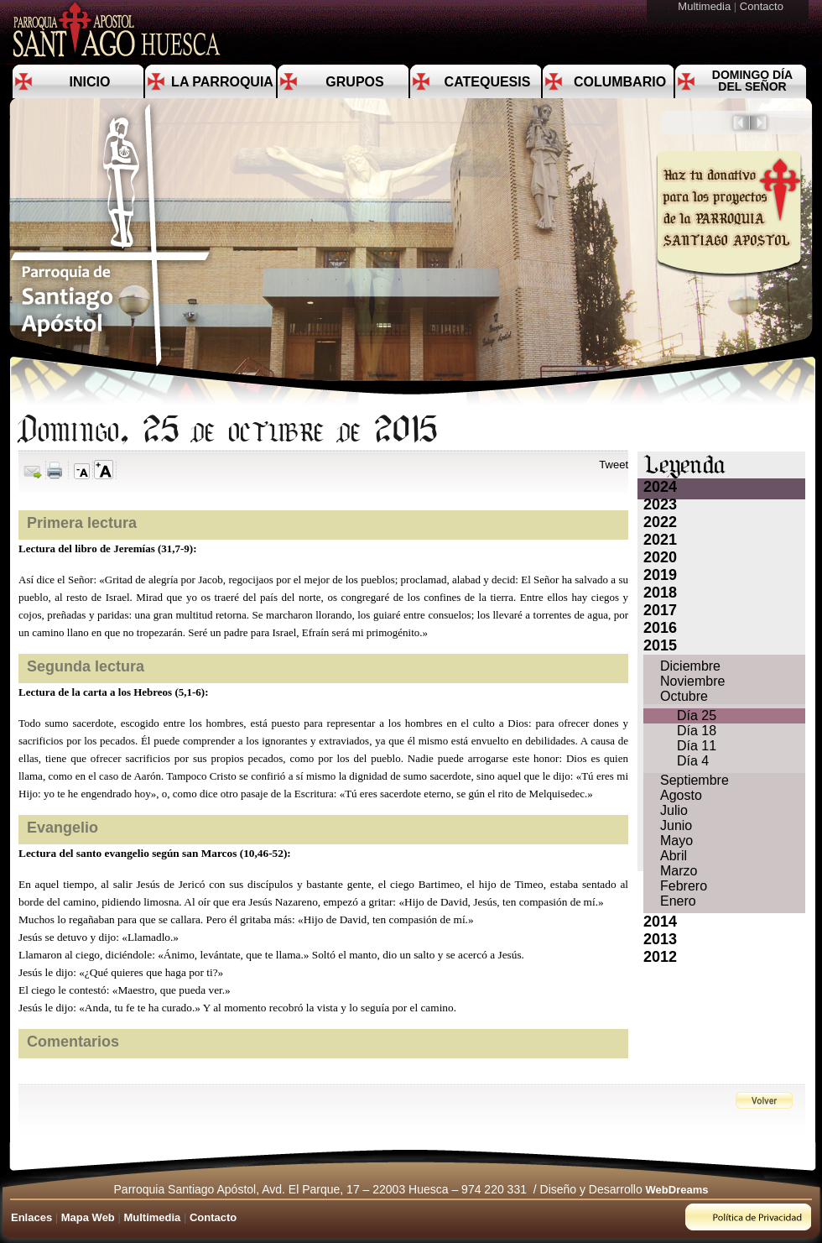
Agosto (681, 795)
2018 (660, 592)
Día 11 (696, 746)
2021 (660, 539)
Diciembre (690, 666)
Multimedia (705, 6)
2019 (660, 575)
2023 (660, 504)
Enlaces (31, 1217)
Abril (673, 856)
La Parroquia (222, 82)
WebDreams (677, 1189)
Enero (678, 901)
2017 (660, 610)
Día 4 (693, 761)
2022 (660, 522)
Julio (674, 810)
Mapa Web (88, 1217)
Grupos (354, 82)
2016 (660, 627)
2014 (660, 921)
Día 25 (696, 715)
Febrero (683, 886)
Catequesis (488, 82)
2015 (660, 645)
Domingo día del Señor (752, 80)
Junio (676, 825)
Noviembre (692, 681)
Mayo (676, 840)
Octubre (684, 696)
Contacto (763, 6)
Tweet (613, 464)
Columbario (620, 82)
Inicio (90, 82)
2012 (660, 956)
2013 (660, 939)
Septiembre (694, 780)
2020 (660, 557)
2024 (660, 486)
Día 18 (696, 730)
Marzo (678, 871)
